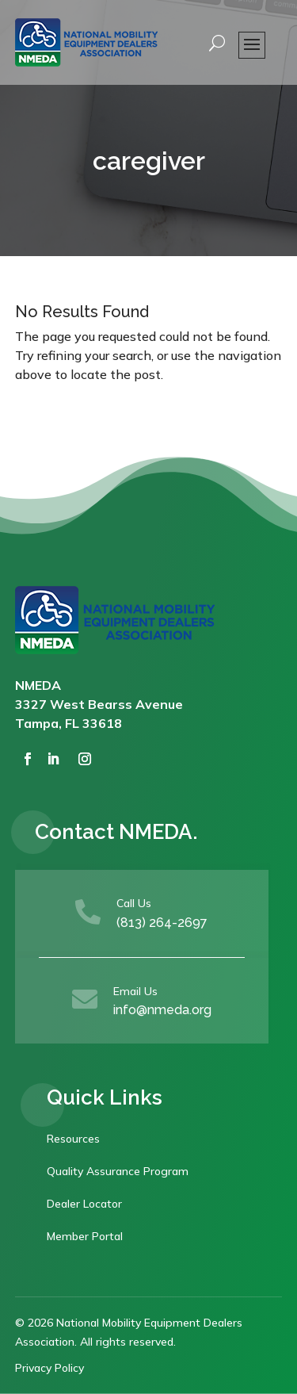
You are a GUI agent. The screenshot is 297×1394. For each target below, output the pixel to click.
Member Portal (85, 1236)
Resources (73, 1139)
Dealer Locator (84, 1204)
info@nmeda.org (162, 1009)
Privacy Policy (49, 1368)
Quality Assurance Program (117, 1171)
